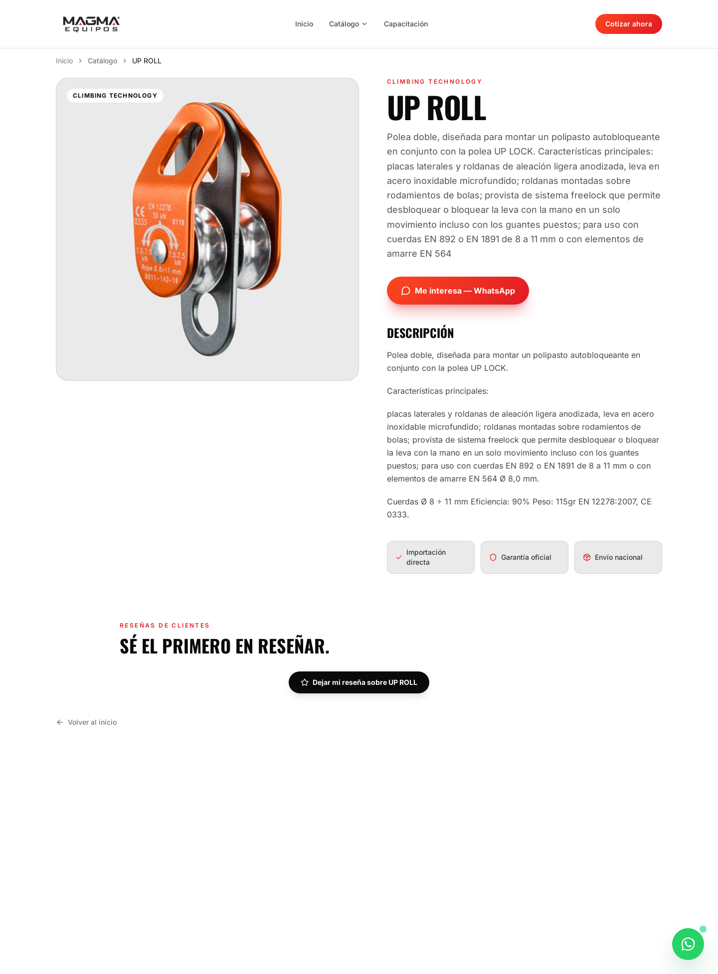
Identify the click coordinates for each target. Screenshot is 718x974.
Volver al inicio (86, 722)
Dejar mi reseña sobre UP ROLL (359, 682)
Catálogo (348, 23)
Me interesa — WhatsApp (458, 291)
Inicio (304, 23)
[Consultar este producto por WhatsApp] (688, 949)
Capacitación (406, 23)
